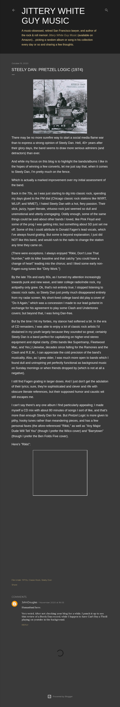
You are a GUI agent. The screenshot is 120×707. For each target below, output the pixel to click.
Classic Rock (34, 580)
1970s (25, 580)
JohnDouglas (29, 602)
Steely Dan (46, 580)
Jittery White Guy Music (63, 35)
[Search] (107, 9)
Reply (25, 624)
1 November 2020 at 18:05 (51, 602)
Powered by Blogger (60, 696)
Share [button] (14, 584)
